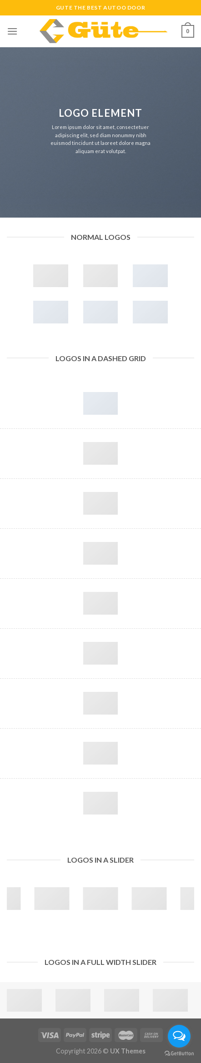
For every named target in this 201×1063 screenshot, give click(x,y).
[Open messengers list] (179, 1036)
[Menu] (12, 31)
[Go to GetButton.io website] (179, 1054)
